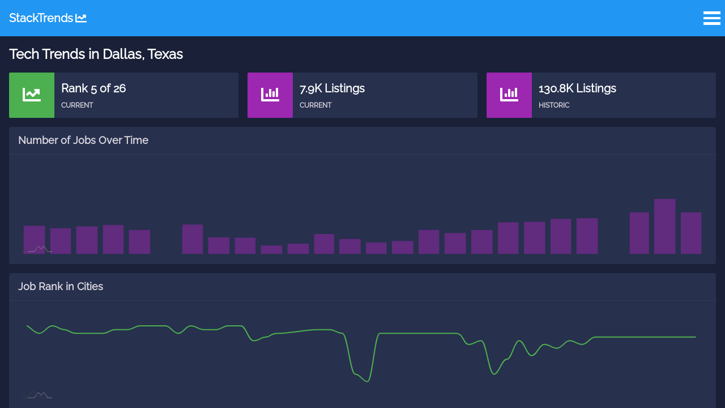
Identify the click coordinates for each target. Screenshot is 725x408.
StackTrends (48, 18)
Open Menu (711, 18)
